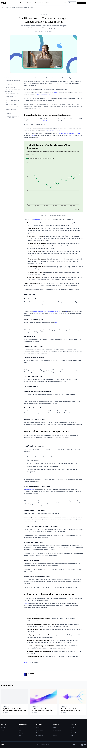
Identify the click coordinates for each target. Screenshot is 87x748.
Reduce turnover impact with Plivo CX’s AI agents (12, 116)
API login (38, 727)
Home (2, 7)
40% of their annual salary (42, 94)
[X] (76, 745)
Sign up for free (81, 2)
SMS (20, 730)
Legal (72, 735)
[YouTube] (74, 745)
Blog (7, 7)
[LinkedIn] (82, 745)
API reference (39, 735)
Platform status (39, 732)
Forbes (33, 135)
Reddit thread (37, 219)
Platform (30, 2)
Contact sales (72, 2)
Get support (56, 732)
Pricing (47, 2)
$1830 (57, 322)
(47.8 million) (45, 120)
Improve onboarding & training (13, 100)
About (72, 727)
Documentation (39, 2)
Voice (20, 727)
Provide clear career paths (12, 107)
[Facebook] (79, 745)
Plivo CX (26, 603)
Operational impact (10, 87)
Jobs (72, 730)
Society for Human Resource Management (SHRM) (47, 311)
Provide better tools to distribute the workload (11, 103)
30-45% (55, 92)
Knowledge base (57, 730)
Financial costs (9, 84)
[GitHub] (85, 745)
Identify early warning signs (12, 93)
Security (55, 735)
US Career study (29, 489)
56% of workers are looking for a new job (69, 133)
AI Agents (22, 2)
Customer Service (43, 14)
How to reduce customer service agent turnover (12, 90)
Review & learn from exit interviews (12, 112)
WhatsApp (21, 732)
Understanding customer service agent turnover (13, 81)
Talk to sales (74, 732)
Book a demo (27, 662)
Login (65, 2)
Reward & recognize (11, 109)
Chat (20, 735)
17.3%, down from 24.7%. (54, 130)
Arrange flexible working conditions (11, 97)
